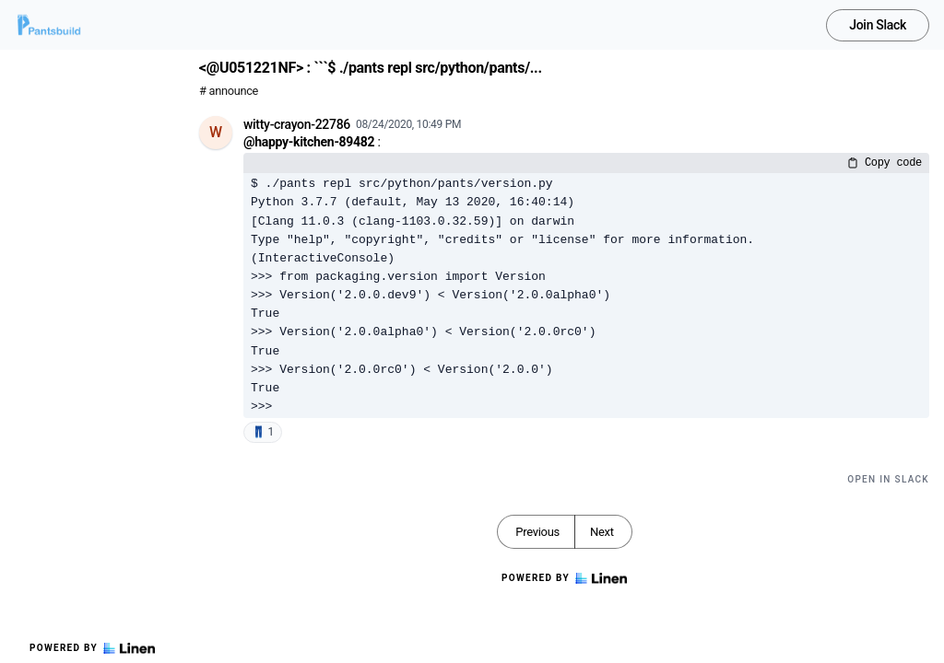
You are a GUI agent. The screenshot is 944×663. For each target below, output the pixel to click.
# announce (228, 91)
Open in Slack (888, 479)
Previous (537, 532)
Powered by (92, 648)
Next (602, 532)
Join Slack (877, 24)
